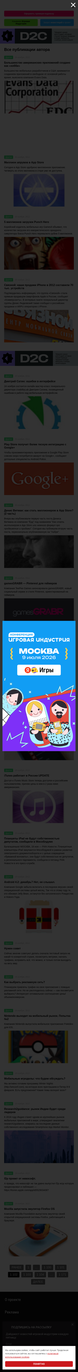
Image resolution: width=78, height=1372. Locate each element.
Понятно (39, 1364)
